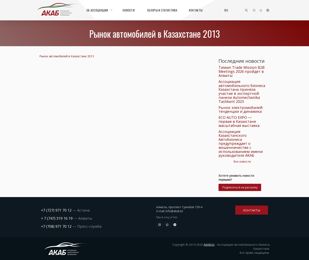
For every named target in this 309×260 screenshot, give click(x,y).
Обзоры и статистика (162, 10)
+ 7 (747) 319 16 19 (57, 218)
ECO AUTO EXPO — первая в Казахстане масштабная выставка (239, 121)
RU (226, 10)
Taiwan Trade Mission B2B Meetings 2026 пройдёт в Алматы (242, 71)
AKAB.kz (209, 244)
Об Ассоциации (98, 10)
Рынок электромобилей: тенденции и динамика (241, 109)
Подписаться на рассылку (240, 187)
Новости (129, 10)
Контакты (196, 10)
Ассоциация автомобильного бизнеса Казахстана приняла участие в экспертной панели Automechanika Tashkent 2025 (242, 91)
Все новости (242, 161)
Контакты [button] (251, 210)
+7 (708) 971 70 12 (56, 226)
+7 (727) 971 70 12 (56, 210)
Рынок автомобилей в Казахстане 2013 (66, 56)
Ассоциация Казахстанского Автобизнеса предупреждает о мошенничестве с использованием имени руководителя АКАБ (241, 143)
